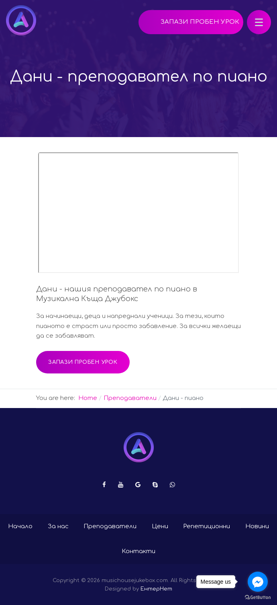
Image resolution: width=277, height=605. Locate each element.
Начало (20, 526)
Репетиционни (206, 526)
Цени (160, 526)
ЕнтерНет (156, 589)
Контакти (138, 551)
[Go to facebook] (258, 582)
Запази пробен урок (200, 21)
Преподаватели (110, 526)
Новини (257, 526)
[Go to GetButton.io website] (258, 597)
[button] (259, 22)
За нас (58, 526)
